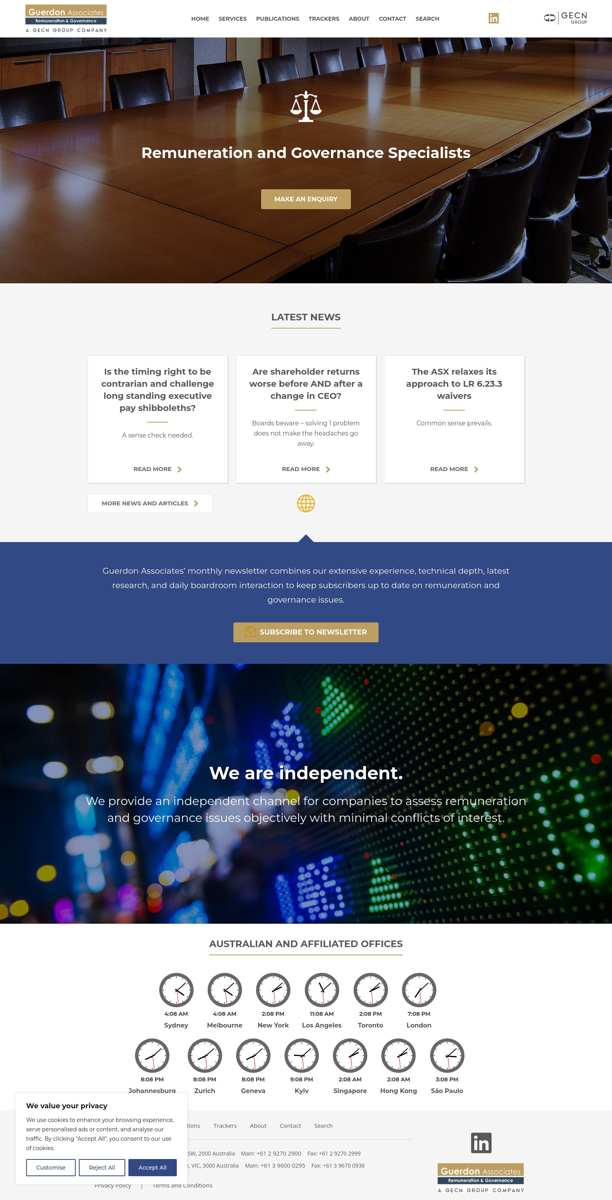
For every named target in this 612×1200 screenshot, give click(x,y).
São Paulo (447, 1091)
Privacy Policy (112, 1185)
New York (273, 1025)
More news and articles (149, 503)
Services (233, 18)
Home (200, 18)
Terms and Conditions (183, 1185)
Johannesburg (152, 1091)
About (359, 18)
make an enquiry (306, 199)
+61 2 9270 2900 (278, 1153)
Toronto (370, 1025)
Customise (51, 1167)
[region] (101, 1138)
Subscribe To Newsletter (306, 631)
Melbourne (224, 1025)
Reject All (102, 1167)
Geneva (253, 1091)
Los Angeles (322, 1025)
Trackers (324, 18)
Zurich (204, 1091)
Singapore (350, 1091)
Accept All (153, 1167)
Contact (392, 18)
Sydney (176, 1025)
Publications (277, 18)
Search (427, 18)
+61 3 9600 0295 (283, 1165)
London (419, 1025)
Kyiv (302, 1091)
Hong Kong (398, 1091)
